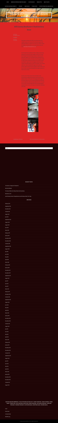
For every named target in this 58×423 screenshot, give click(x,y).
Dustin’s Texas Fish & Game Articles (46, 6)
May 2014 (6, 366)
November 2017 (8, 272)
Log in (6, 408)
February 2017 (7, 291)
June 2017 (6, 283)
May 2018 (6, 256)
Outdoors (15, 40)
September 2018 (8, 246)
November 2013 (8, 379)
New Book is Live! (8, 193)
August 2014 (7, 358)
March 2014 (7, 371)
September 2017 (8, 275)
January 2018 (7, 267)
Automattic (36, 421)
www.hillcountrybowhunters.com (29, 46)
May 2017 (6, 286)
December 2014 (8, 347)
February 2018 (7, 264)
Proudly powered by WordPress (24, 421)
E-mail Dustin (34, 6)
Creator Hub (27, 6)
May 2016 (6, 307)
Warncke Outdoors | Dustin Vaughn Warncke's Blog (29, 15)
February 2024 (7, 203)
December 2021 (7, 208)
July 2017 (6, 280)
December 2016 (8, 294)
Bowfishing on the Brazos (18, 139)
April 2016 (7, 310)
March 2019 (7, 230)
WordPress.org (7, 416)
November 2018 (8, 240)
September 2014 (8, 355)
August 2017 (7, 278)
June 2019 (7, 227)
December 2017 (7, 270)
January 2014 (7, 374)
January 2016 (7, 315)
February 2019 (7, 232)
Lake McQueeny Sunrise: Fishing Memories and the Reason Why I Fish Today (18, 196)
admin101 (15, 37)
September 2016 (8, 299)
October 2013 (7, 382)
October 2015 (7, 323)
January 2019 (7, 235)
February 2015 (7, 342)
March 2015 (7, 339)
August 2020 (7, 222)
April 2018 (7, 259)
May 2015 (6, 334)
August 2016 (7, 302)
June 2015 (6, 331)
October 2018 (7, 243)
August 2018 (7, 248)
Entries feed (7, 411)
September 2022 (8, 206)
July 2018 (6, 251)
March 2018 (7, 262)
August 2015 (7, 326)
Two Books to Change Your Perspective (12, 185)
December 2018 (8, 238)
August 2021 (7, 214)
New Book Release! (8, 188)
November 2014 (8, 350)
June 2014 (7, 363)
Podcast (20, 6)
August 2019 (7, 224)
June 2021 (6, 216)
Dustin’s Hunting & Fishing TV (11, 6)
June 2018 (7, 254)
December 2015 (7, 318)
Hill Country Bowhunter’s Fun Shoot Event (37, 139)
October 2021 (7, 211)
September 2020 (8, 219)
